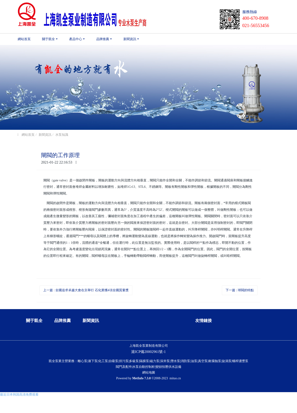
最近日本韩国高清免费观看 (19, 410)
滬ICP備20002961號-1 (148, 376)
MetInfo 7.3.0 (141, 402)
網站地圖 (148, 397)
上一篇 (85, 290)
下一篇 (240, 290)
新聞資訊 (45, 134)
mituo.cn (175, 402)
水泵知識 (61, 134)
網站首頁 (24, 39)
